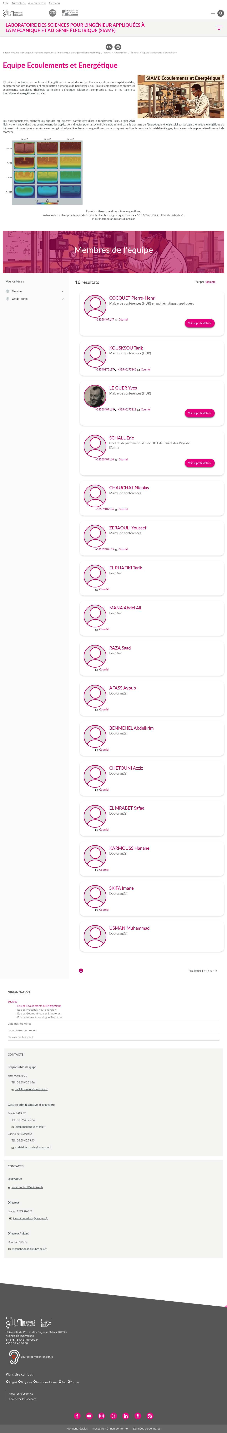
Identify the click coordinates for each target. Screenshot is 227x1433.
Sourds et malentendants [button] (30, 1357)
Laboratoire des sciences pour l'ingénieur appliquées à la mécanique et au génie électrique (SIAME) (51, 52)
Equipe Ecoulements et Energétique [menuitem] (39, 1006)
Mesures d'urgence (21, 1393)
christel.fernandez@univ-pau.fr (33, 1147)
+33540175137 (104, 369)
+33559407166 (104, 459)
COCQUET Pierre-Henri (132, 298)
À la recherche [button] (37, 3)
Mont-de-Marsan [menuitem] (47, 1382)
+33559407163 (104, 409)
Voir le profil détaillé (199, 323)
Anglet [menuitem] (13, 1382)
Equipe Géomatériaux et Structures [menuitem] (39, 1013)
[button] (197, 28)
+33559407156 (104, 509)
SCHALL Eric (121, 437)
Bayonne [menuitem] (26, 1382)
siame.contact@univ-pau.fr (27, 1187)
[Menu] (212, 13)
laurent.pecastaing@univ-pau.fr (30, 1218)
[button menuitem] (220, 13)
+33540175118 (127, 409)
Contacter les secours (22, 1399)
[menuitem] (113, 1001)
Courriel (123, 319)
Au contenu (19, 3)
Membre (34, 291)
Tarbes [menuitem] (74, 1382)
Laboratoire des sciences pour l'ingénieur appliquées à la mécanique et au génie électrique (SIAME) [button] (75, 27)
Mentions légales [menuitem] (77, 1428)
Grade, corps (34, 299)
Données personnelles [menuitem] (146, 1428)
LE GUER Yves (123, 387)
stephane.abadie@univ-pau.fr (29, 1248)
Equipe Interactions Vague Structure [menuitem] (39, 1017)
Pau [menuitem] (64, 1382)
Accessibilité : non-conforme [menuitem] (110, 1428)
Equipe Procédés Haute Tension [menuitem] (36, 1009)
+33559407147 (104, 319)
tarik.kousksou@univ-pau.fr (31, 1089)
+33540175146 (127, 369)
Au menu (54, 3)
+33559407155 (104, 549)
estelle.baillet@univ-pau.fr (30, 1126)
